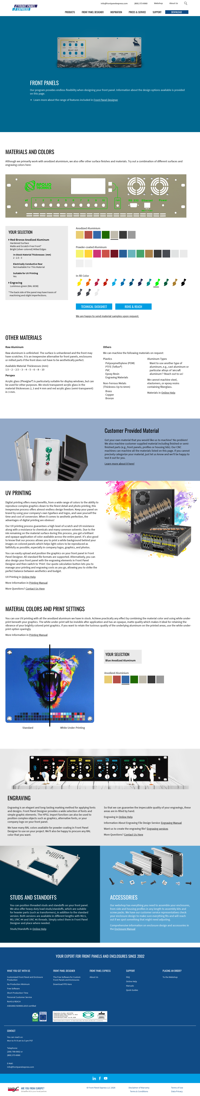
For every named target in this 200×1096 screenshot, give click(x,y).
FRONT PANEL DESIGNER (93, 12)
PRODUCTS (70, 12)
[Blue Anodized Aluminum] (97, 235)
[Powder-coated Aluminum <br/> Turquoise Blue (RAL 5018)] (132, 254)
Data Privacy (177, 1091)
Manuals (130, 985)
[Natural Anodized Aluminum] (132, 235)
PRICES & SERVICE (137, 12)
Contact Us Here (35, 588)
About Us (173, 3)
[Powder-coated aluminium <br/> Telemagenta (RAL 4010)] (97, 254)
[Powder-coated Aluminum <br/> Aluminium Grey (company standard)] (175, 254)
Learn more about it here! (119, 463)
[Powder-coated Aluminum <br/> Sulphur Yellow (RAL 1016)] (80, 254)
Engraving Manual (171, 823)
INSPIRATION (116, 12)
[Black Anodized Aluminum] (123, 235)
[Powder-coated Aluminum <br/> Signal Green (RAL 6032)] (140, 254)
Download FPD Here (62, 984)
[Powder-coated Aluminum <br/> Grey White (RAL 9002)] (80, 263)
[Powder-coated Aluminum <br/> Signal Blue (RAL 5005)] (123, 254)
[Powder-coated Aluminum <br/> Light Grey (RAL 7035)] (183, 254)
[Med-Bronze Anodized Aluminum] (114, 235)
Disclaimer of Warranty (139, 1087)
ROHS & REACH (133, 306)
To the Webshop (170, 977)
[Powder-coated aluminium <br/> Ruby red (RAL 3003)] (114, 254)
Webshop (158, 3)
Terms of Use (177, 1087)
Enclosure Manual (125, 929)
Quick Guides (132, 990)
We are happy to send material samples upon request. (107, 316)
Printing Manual (38, 583)
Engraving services (157, 828)
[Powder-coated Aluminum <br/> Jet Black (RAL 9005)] (158, 254)
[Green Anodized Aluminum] (106, 235)
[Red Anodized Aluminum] (88, 235)
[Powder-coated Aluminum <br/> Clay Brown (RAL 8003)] (149, 254)
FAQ (128, 977)
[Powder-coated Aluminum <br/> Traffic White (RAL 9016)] (88, 263)
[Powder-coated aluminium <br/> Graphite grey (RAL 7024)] (166, 254)
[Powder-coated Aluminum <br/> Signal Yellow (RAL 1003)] (88, 254)
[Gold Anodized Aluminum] (80, 235)
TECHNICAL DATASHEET (94, 306)
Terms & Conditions (139, 1091)
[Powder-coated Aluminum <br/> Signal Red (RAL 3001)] (106, 254)
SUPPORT (157, 12)
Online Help (168, 392)
